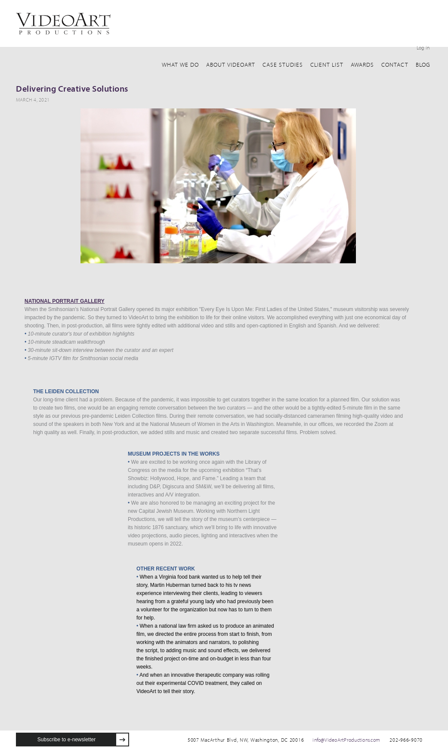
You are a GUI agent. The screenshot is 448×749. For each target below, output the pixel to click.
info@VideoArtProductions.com (346, 740)
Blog (423, 64)
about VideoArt (230, 64)
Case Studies (283, 64)
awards (362, 64)
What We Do (180, 64)
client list (326, 64)
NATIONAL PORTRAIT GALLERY (65, 301)
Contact (394, 64)
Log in (423, 47)
